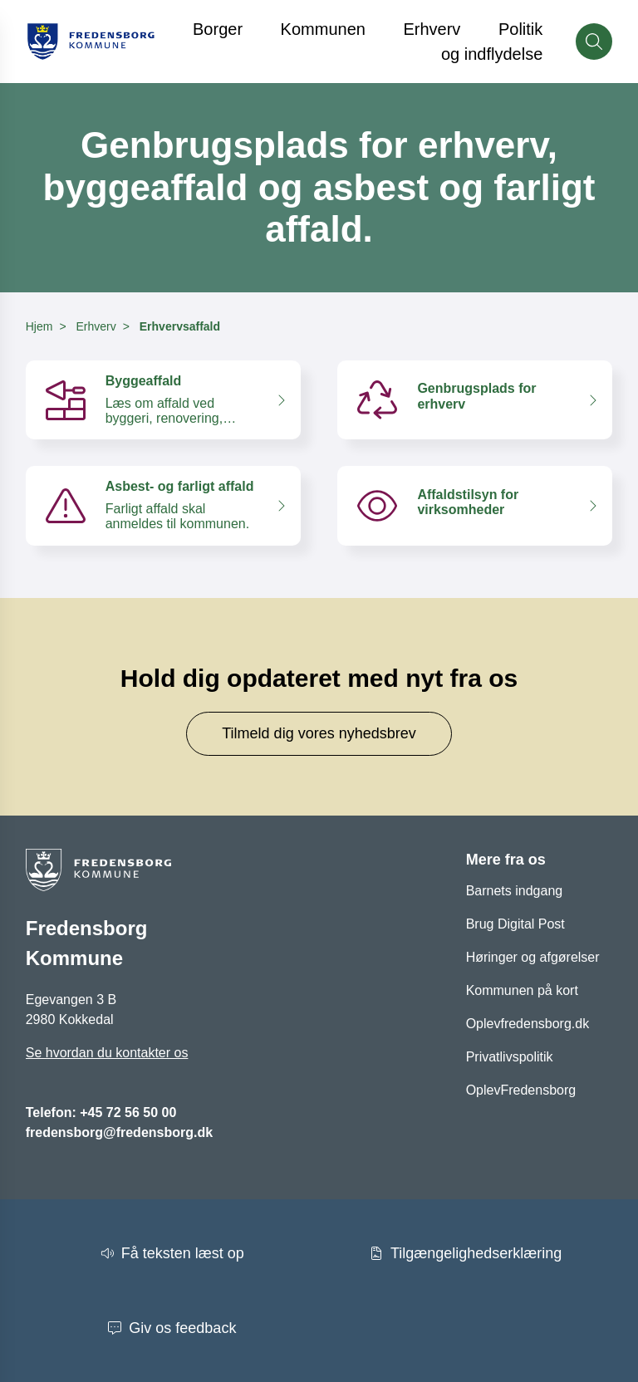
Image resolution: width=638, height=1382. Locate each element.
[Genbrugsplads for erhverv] (474, 399)
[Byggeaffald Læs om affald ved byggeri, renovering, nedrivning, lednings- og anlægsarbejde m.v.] (163, 399)
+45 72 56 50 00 (128, 1112)
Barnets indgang (514, 891)
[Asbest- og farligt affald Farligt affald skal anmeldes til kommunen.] (163, 505)
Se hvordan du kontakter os (107, 1053)
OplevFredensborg (521, 1090)
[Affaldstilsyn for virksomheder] (474, 505)
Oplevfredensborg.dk (528, 1024)
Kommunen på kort (522, 990)
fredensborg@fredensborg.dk (119, 1132)
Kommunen (323, 29)
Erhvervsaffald (180, 326)
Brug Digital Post (515, 924)
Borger (218, 29)
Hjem (39, 326)
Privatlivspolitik (509, 1057)
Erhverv (431, 29)
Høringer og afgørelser (533, 957)
